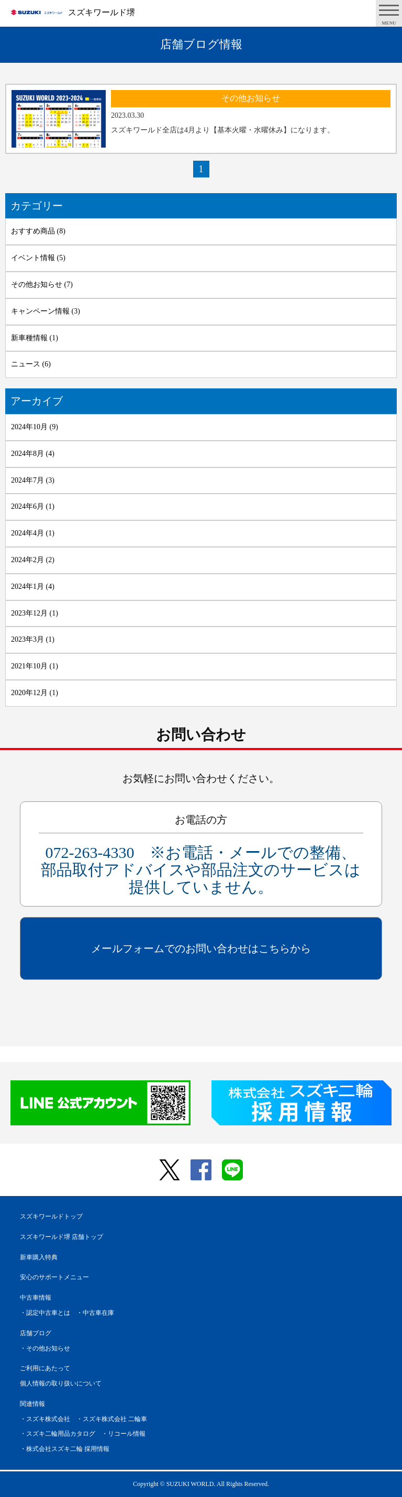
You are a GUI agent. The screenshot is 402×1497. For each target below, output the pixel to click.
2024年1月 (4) (32, 586)
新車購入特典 (39, 1257)
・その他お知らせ (45, 1348)
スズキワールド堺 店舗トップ (61, 1237)
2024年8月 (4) (32, 453)
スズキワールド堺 (101, 12)
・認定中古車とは (45, 1312)
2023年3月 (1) (32, 639)
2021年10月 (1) (34, 666)
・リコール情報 (124, 1433)
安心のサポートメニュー (54, 1277)
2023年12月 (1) (34, 613)
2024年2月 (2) (32, 560)
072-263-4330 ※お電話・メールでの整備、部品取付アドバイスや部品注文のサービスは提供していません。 (201, 870)
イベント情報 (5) (38, 258)
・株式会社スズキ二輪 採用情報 (64, 1449)
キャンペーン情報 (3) (45, 311)
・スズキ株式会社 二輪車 (111, 1419)
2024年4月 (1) (32, 533)
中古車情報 (35, 1297)
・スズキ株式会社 (45, 1419)
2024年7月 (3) (32, 480)
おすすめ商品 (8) (38, 231)
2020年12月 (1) (34, 693)
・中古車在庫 (95, 1312)
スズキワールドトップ (51, 1216)
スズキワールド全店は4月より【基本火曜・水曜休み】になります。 (222, 130)
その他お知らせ (250, 98)
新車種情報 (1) (34, 338)
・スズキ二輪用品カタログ (57, 1433)
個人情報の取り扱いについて (61, 1383)
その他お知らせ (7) (42, 284)
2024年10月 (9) (34, 427)
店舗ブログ (35, 1333)
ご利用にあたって (45, 1368)
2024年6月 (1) (32, 506)
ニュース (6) (31, 364)
